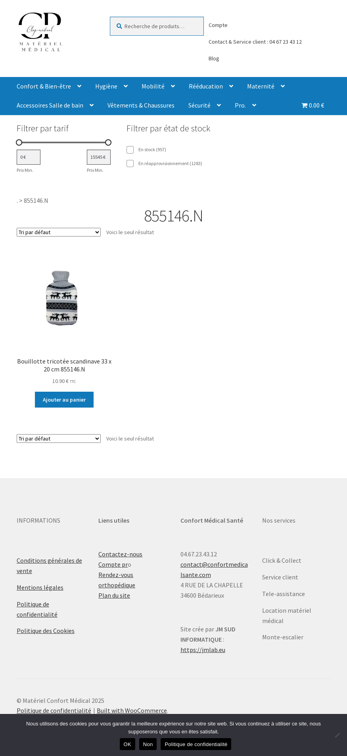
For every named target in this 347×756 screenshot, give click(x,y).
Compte (218, 25)
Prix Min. (25, 170)
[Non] (337, 735)
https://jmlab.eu (202, 650)
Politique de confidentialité (54, 710)
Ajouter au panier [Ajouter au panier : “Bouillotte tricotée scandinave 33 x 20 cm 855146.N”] (64, 399)
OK (127, 744)
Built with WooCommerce (132, 710)
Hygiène (106, 86)
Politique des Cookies (46, 631)
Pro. (240, 105)
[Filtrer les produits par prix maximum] (99, 157)
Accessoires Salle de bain (50, 105)
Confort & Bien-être (44, 86)
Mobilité (153, 86)
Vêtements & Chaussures (140, 105)
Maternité (260, 86)
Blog (214, 58)
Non (148, 744)
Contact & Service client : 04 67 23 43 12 (255, 41)
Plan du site (114, 595)
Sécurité (199, 105)
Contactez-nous (120, 554)
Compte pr (113, 564)
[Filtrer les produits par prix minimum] (28, 157)
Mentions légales (40, 587)
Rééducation (206, 86)
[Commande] (59, 232)
